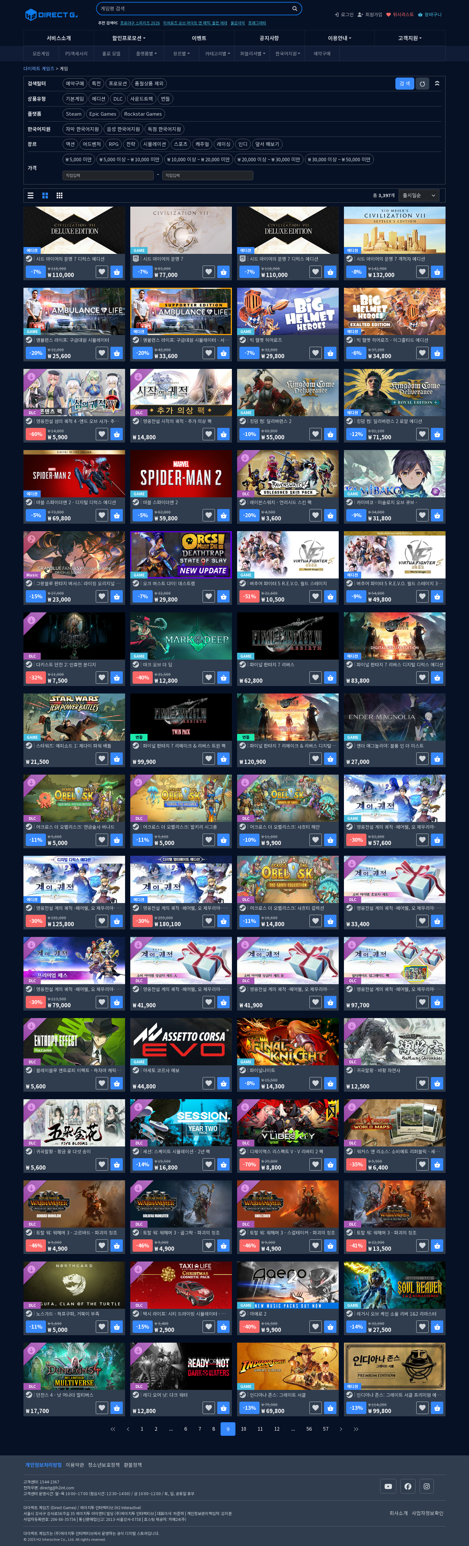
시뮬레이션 (154, 143)
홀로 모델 (111, 53)
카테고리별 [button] (215, 53)
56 (309, 1428)
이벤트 (199, 38)
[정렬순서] (419, 195)
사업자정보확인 (428, 1513)
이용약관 (75, 1464)
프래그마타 (257, 22)
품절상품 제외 (149, 83)
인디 (243, 143)
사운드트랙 (141, 98)
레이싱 (224, 143)
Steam (73, 113)
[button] (437, 83)
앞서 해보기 (267, 143)
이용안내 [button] (338, 38)
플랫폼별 (144, 53)
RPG (114, 143)
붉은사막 (238, 22)
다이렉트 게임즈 (38, 68)
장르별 (179, 53)
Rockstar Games (143, 113)
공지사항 (269, 38)
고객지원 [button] (408, 38)
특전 (96, 83)
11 (260, 1428)
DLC (117, 98)
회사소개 (399, 1513)
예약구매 (322, 53)
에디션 (99, 98)
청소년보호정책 (104, 1464)
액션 (70, 143)
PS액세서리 (76, 53)
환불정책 (133, 1464)
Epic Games (102, 113)
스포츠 (181, 143)
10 (243, 1428)
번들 (165, 98)
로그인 (344, 14)
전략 (130, 143)
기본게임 (75, 98)
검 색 (405, 83)
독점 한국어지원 (164, 128)
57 (325, 1428)
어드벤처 (92, 143)
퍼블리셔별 (251, 53)
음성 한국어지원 (123, 128)
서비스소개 (59, 38)
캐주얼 (202, 143)
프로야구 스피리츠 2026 (140, 22)
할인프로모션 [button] (127, 38)
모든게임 (41, 53)
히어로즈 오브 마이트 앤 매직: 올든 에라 (195, 22)
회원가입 (370, 14)
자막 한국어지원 (82, 128)
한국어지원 (286, 53)
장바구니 (430, 14)
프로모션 (118, 83)
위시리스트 (400, 14)
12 (276, 1428)
